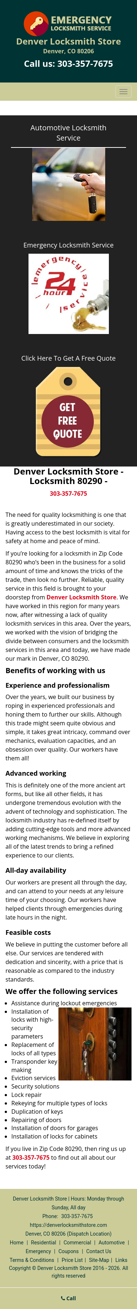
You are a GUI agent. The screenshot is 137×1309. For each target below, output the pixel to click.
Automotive (112, 1242)
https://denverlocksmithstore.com (68, 1225)
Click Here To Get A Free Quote (68, 358)
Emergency (38, 1251)
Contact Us (98, 1251)
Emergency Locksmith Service (68, 245)
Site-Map (99, 1260)
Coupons (68, 1251)
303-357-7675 (85, 63)
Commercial (77, 1242)
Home (17, 1242)
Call (68, 1298)
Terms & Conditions (31, 1260)
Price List (72, 1260)
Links (121, 1260)
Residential (43, 1242)
